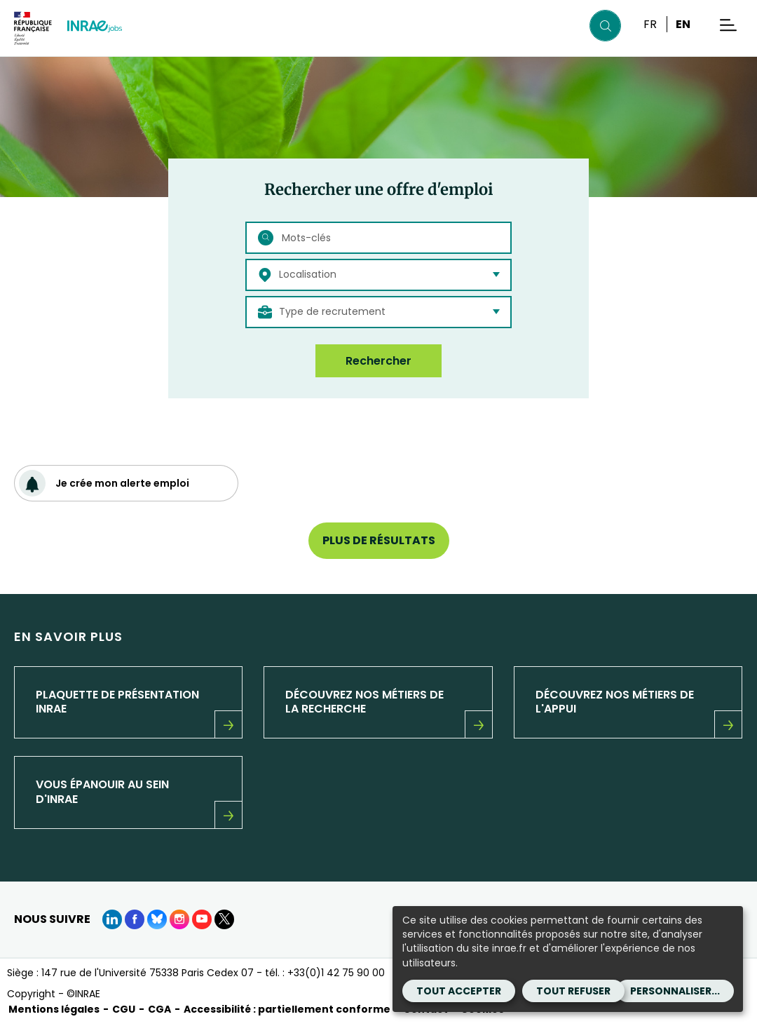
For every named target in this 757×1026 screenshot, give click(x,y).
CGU (123, 1009)
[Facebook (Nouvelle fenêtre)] (134, 919)
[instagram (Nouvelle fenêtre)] (179, 919)
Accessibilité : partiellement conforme (287, 1009)
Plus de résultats (378, 540)
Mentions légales (54, 1009)
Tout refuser (573, 991)
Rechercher (378, 361)
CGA (159, 1009)
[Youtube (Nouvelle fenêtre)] (202, 919)
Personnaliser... (675, 991)
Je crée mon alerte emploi (104, 483)
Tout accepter (458, 991)
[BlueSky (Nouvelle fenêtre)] (157, 919)
